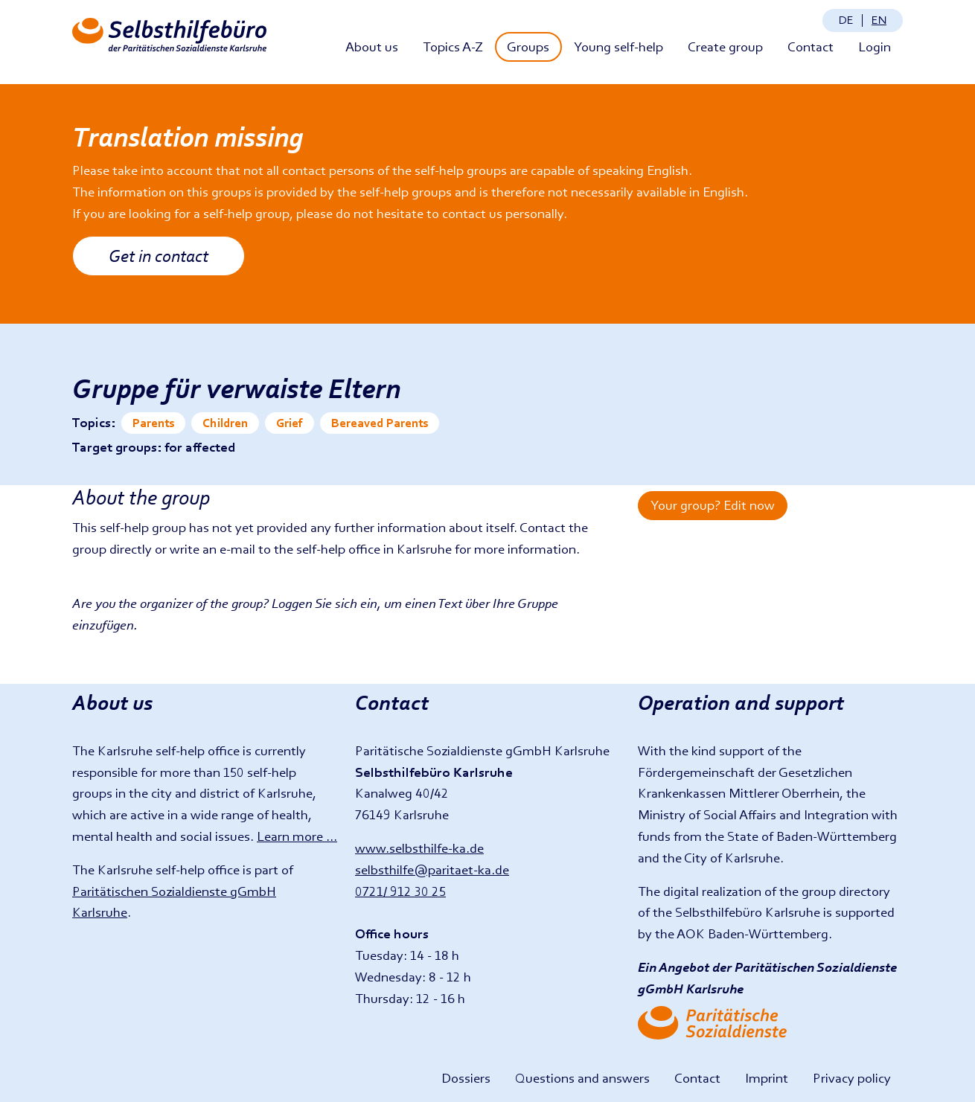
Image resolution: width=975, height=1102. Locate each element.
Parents (153, 423)
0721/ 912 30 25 (400, 891)
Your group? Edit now (712, 504)
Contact (810, 46)
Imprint (766, 1077)
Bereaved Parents (379, 423)
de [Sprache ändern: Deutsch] (846, 20)
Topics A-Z (453, 46)
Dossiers (465, 1077)
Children (225, 423)
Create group (725, 46)
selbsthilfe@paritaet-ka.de (432, 869)
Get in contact (158, 255)
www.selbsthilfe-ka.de (419, 847)
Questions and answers (582, 1077)
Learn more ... (297, 836)
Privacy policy (852, 1077)
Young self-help (618, 46)
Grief (289, 423)
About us (371, 46)
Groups (528, 46)
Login (874, 46)
